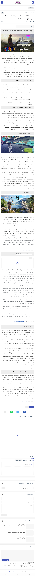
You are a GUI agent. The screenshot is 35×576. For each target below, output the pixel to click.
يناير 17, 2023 (21, 537)
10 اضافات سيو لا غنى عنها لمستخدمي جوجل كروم (15, 538)
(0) (2, 21)
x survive (26, 189)
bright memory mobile (19, 321)
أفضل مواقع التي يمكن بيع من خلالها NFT (22, 563)
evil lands (25, 250)
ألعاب (25, 12)
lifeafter (26, 368)
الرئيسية (31, 12)
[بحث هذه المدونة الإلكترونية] (20, 488)
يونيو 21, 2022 (21, 524)
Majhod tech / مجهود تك (13, 571)
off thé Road (25, 401)
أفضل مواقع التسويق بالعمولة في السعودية (16, 532)
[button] (24, 412)
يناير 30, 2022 (30, 562)
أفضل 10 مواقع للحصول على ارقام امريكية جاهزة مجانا (14, 525)
